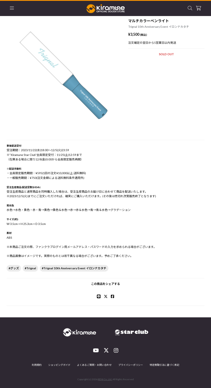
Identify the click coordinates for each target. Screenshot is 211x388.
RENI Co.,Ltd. (105, 379)
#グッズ (14, 268)
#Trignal (30, 268)
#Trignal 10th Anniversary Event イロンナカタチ (74, 268)
